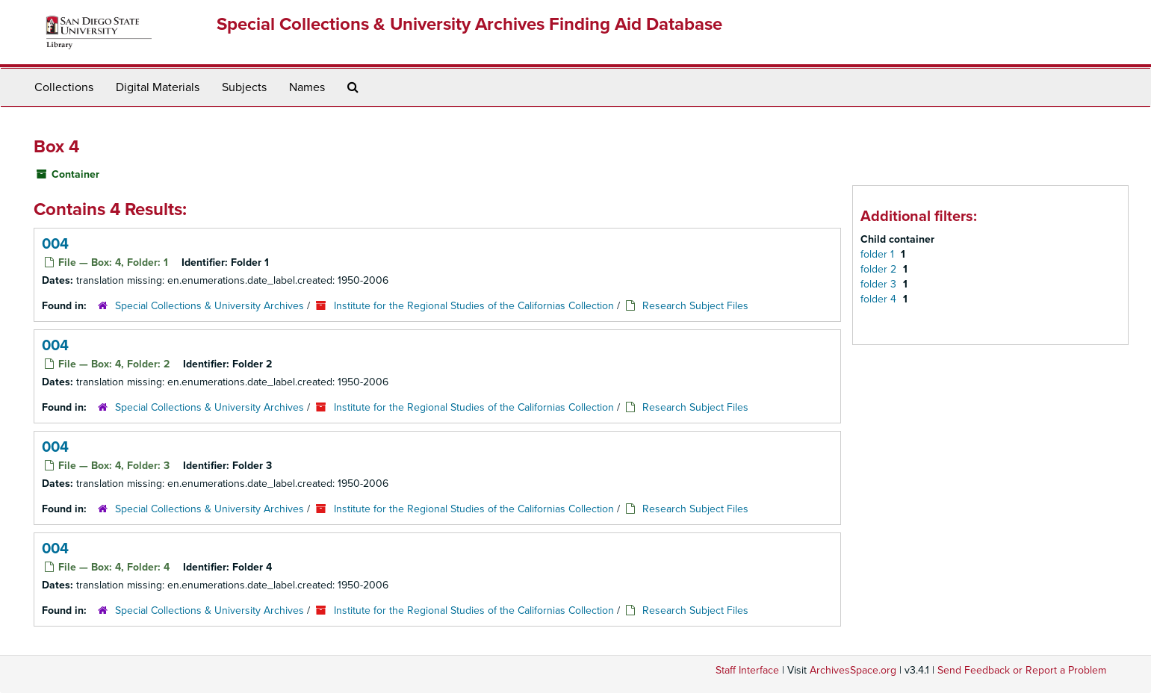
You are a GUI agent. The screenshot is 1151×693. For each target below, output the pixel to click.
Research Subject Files (695, 305)
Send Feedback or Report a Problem (1021, 670)
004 (55, 244)
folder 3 (879, 284)
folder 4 (879, 299)
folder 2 (879, 269)
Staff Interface (747, 670)
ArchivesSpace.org (853, 670)
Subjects (244, 87)
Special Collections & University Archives (209, 305)
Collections (63, 87)
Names (307, 87)
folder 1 (878, 254)
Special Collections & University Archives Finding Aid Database (469, 24)
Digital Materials (157, 87)
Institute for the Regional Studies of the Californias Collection (474, 305)
